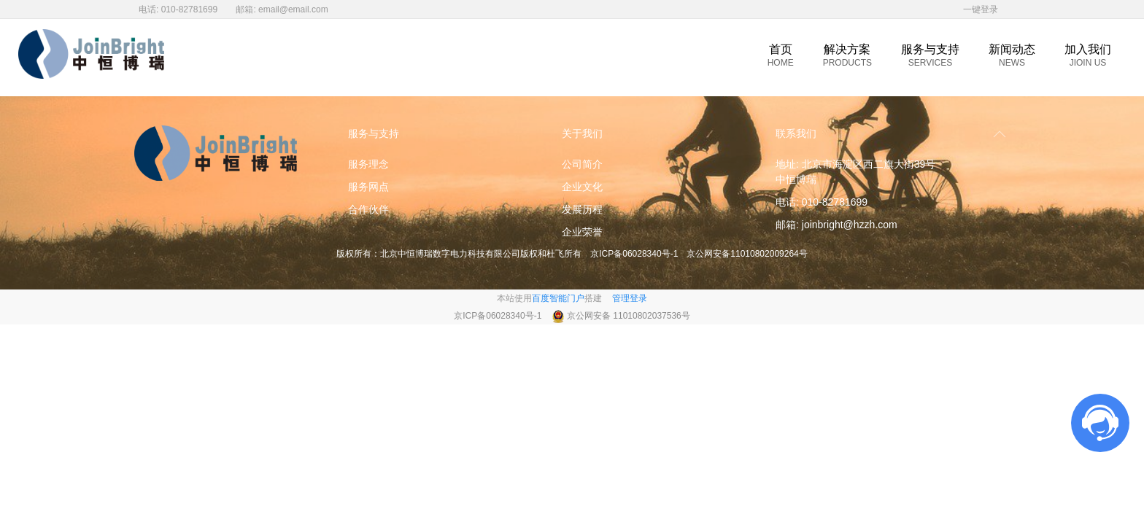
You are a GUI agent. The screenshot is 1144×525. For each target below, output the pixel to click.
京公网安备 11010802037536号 (628, 316)
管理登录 (629, 298)
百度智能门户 (558, 298)
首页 (781, 55)
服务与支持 (930, 55)
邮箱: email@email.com (282, 9)
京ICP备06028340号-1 (634, 254)
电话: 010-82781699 (178, 9)
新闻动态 (1012, 55)
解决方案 (847, 55)
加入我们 (1087, 55)
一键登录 (980, 9)
